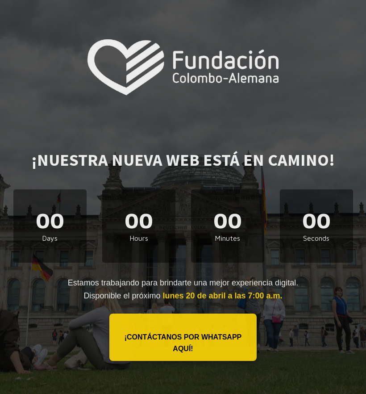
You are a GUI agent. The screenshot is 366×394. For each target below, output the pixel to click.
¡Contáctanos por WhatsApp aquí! (183, 342)
